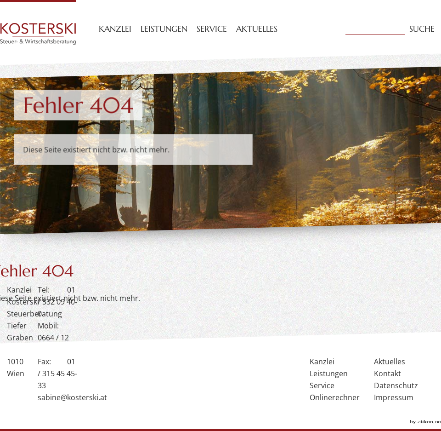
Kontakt (387, 373)
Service (212, 28)
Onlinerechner (335, 397)
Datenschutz (396, 385)
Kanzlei (115, 28)
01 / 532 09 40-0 (57, 302)
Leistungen (164, 28)
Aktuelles (256, 28)
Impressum (393, 397)
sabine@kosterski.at (72, 397)
